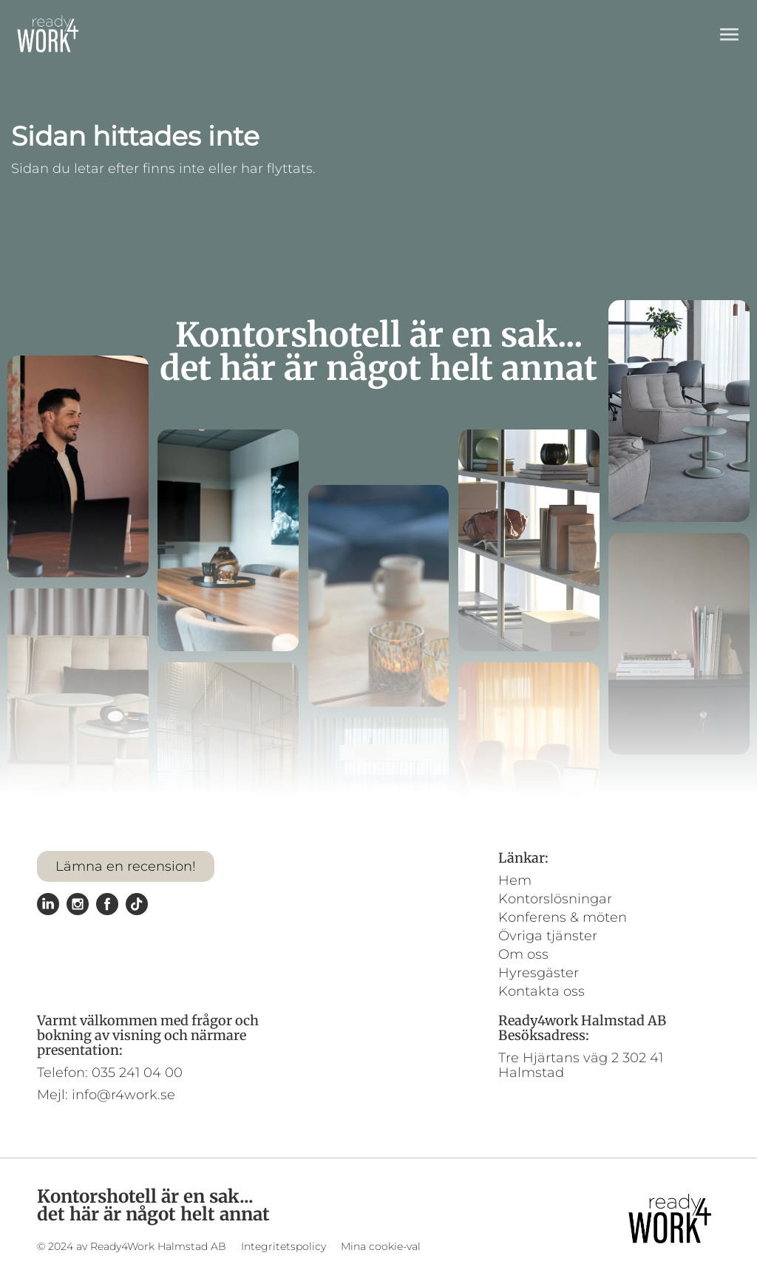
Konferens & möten (562, 917)
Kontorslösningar (555, 899)
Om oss (523, 954)
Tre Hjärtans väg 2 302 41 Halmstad (580, 1065)
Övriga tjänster (547, 936)
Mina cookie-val (381, 1246)
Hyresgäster (538, 973)
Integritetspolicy (283, 1246)
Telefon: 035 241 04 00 (110, 1072)
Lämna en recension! (125, 866)
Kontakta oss (541, 991)
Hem (515, 880)
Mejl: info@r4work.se (106, 1095)
